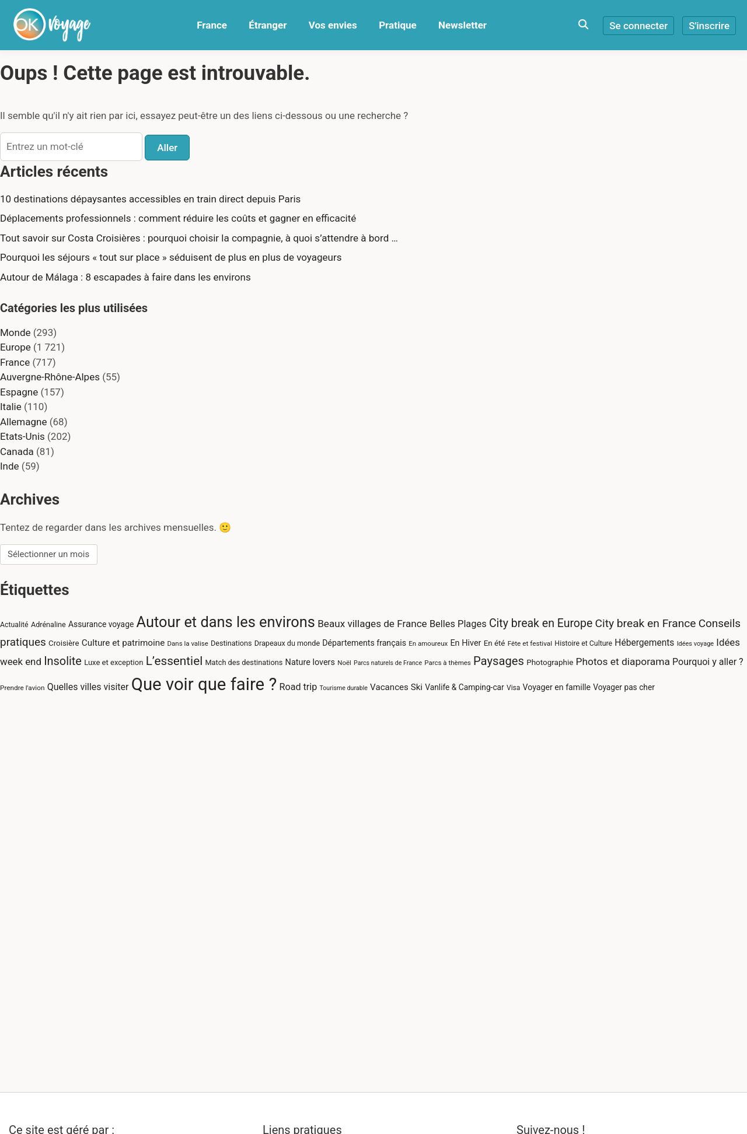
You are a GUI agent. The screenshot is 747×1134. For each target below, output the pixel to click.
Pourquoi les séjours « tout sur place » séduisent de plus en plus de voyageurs (170, 257)
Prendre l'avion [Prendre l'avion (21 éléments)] (22, 688)
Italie (11, 406)
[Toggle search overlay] (583, 25)
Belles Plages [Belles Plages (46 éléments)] (458, 623)
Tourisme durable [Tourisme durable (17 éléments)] (343, 688)
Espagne (19, 392)
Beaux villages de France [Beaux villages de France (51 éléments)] (372, 623)
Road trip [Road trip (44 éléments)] (298, 686)
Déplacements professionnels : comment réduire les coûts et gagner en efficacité (178, 218)
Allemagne (23, 422)
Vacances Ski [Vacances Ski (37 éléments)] (396, 687)
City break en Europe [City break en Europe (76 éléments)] (540, 623)
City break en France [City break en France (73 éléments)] (645, 623)
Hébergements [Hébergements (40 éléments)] (644, 643)
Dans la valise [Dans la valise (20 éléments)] (187, 643)
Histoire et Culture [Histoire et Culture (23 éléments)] (583, 643)
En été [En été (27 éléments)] (494, 643)
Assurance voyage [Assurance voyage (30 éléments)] (101, 624)
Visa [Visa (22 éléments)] (513, 688)
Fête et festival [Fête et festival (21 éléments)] (530, 643)
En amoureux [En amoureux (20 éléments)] (428, 643)
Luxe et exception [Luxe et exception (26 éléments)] (113, 662)
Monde (15, 332)
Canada (17, 451)
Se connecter (638, 26)
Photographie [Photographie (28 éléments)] (549, 662)
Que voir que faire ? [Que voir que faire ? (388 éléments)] (204, 684)
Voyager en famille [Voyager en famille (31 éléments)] (557, 687)
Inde (9, 466)
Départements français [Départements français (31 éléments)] (364, 643)
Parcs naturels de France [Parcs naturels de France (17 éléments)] (388, 663)
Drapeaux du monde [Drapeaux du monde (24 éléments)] (287, 643)
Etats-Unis (22, 436)
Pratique (398, 25)
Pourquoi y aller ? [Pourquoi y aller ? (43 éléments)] (707, 661)
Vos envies (333, 25)
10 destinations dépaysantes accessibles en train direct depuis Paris (150, 199)
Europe (15, 347)
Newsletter (462, 25)
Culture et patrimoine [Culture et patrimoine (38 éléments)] (123, 643)
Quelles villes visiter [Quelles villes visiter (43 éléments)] (88, 686)
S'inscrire (709, 26)
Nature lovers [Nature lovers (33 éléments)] (310, 662)
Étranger (268, 25)
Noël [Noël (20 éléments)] (344, 663)
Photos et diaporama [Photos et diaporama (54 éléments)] (623, 661)
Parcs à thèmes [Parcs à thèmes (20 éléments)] (447, 663)
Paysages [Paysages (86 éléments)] (498, 661)
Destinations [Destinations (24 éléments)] (231, 643)
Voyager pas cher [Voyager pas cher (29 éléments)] (624, 687)
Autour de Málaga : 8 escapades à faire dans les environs (125, 277)
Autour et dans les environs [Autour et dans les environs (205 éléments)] (226, 622)
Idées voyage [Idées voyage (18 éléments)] (695, 644)
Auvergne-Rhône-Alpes (50, 377)
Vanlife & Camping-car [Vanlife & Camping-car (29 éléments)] (464, 687)
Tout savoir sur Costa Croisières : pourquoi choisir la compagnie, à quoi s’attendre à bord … (199, 238)
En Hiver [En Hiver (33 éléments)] (465, 643)
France (212, 25)
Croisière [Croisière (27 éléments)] (63, 643)
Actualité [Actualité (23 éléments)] (14, 625)
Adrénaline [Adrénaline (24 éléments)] (48, 624)
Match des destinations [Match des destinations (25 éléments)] (243, 662)
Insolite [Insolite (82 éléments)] (63, 661)
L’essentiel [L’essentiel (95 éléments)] (174, 661)
